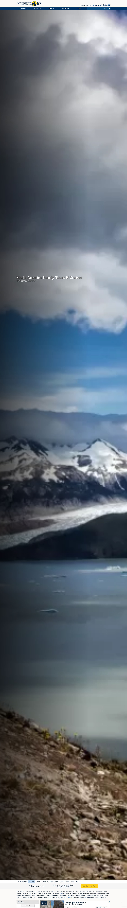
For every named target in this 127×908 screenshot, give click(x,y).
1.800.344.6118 (101, 4)
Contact (80, 8)
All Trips (31, 881)
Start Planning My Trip (88, 886)
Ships (61, 881)
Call (63, 887)
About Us (51, 8)
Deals (72, 881)
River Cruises (54, 881)
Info (77, 881)
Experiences (37, 8)
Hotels (67, 881)
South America (22, 881)
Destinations (23, 8)
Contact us (70, 897)
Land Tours (45, 881)
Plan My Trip (65, 8)
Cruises (38, 881)
